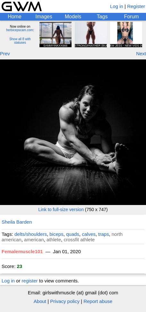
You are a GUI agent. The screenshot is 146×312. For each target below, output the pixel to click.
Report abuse (97, 301)
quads (72, 234)
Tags (102, 16)
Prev (5, 53)
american (34, 239)
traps (103, 234)
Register (136, 6)
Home (14, 16)
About (40, 301)
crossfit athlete (79, 239)
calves (89, 234)
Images (43, 16)
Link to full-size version (61, 209)
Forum (131, 16)
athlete (54, 239)
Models (73, 16)
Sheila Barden (17, 222)
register (30, 280)
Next (141, 53)
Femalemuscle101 (22, 251)
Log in (116, 6)
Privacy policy (65, 301)
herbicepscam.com (19, 30)
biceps (56, 234)
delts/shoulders (30, 234)
